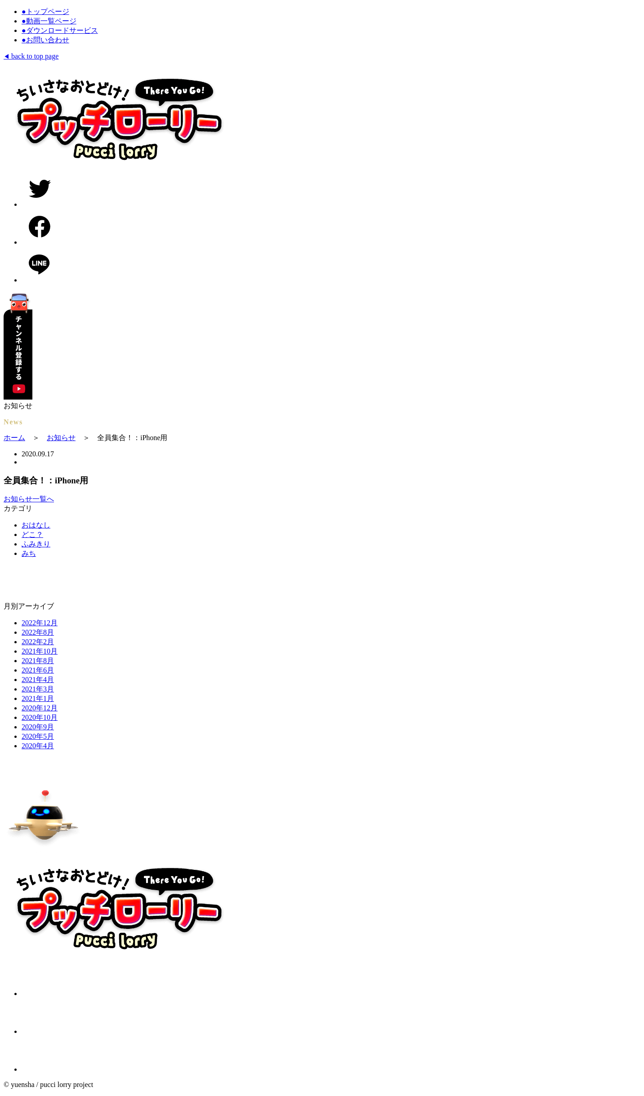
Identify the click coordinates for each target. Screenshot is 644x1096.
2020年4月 (38, 746)
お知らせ (61, 437)
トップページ (45, 11)
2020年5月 (38, 736)
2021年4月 (38, 679)
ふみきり (36, 544)
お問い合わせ (45, 40)
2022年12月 (40, 623)
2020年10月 (40, 717)
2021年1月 (38, 698)
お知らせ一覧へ (29, 499)
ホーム (14, 437)
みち (29, 553)
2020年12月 (40, 708)
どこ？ (32, 534)
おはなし (36, 525)
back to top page (31, 56)
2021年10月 (40, 651)
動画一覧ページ (49, 21)
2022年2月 (38, 642)
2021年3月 (38, 689)
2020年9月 (38, 727)
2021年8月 (38, 660)
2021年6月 (38, 670)
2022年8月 (38, 632)
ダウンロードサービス (60, 30)
